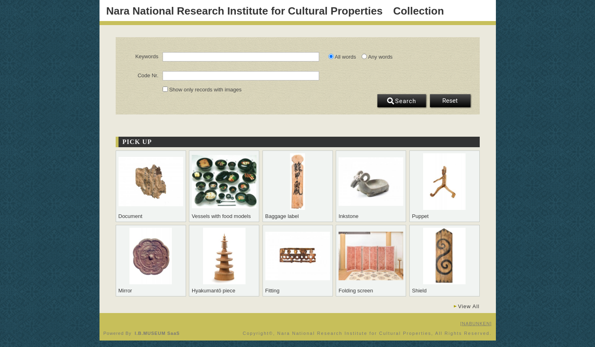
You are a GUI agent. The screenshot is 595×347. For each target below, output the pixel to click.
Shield (419, 291)
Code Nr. (148, 75)
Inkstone (348, 216)
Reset (450, 100)
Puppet (420, 216)
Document (130, 216)
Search (401, 101)
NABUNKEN (476, 323)
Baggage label (282, 216)
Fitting (272, 291)
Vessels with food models (221, 216)
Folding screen (356, 291)
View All (468, 306)
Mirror (125, 291)
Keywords (146, 56)
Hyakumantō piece (213, 291)
